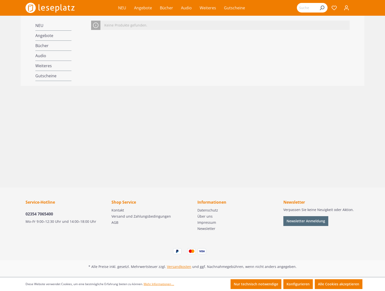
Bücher (42, 45)
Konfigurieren (298, 284)
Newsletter (206, 228)
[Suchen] (322, 8)
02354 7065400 (39, 214)
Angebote (44, 35)
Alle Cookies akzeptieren (338, 284)
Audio (40, 55)
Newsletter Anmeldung (306, 221)
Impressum (206, 222)
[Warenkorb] (356, 8)
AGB (114, 222)
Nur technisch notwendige (256, 284)
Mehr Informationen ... (159, 284)
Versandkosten (179, 266)
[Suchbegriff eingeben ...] (306, 8)
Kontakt (117, 210)
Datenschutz (207, 210)
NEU (39, 25)
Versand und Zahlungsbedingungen (141, 216)
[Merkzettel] (334, 8)
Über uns (205, 216)
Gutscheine (45, 76)
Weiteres (43, 65)
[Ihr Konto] (346, 8)
